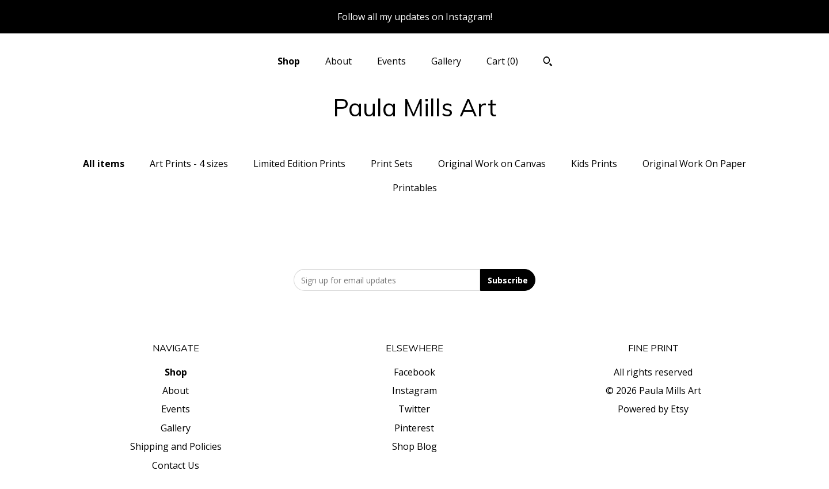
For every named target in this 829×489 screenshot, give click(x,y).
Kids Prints (594, 163)
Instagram (414, 390)
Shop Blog (414, 446)
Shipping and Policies (176, 446)
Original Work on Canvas (492, 163)
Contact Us (175, 465)
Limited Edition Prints (299, 163)
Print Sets (392, 163)
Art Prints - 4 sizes (189, 163)
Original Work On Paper (694, 163)
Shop (288, 61)
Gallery (446, 61)
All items (103, 163)
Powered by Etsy (653, 409)
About (338, 61)
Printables (415, 187)
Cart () (502, 61)
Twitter (414, 409)
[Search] (547, 62)
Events (391, 61)
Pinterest (414, 428)
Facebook (414, 372)
